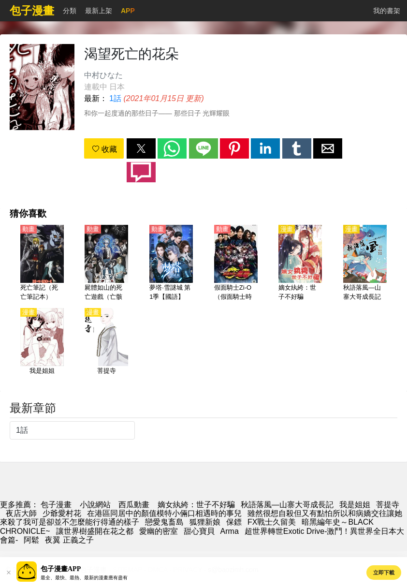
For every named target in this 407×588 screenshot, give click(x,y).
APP (128, 11)
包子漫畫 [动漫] (56, 504)
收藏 (104, 149)
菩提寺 (387, 504)
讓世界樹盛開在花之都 (94, 531)
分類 (69, 11)
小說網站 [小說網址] (95, 504)
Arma (229, 531)
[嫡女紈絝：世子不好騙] (300, 263)
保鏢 (234, 522)
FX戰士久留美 (271, 522)
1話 (115, 98)
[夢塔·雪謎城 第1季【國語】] (171, 263)
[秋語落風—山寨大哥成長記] (365, 263)
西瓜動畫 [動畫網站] (133, 504)
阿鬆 (31, 540)
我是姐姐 (354, 504)
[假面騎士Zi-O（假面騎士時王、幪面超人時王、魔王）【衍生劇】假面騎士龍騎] (236, 263)
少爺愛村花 (62, 513)
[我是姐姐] (42, 346)
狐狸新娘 (204, 522)
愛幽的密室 (158, 531)
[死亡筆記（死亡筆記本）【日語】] (42, 263)
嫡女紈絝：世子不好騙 (196, 504)
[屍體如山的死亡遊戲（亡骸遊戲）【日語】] (106, 263)
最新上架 (98, 11)
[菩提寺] (106, 346)
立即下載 (383, 572)
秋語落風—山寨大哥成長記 (287, 504)
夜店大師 (21, 513)
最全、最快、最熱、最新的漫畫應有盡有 (84, 577)
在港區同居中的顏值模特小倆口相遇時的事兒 (164, 513)
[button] (141, 148)
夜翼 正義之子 (69, 540)
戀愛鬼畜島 (164, 522)
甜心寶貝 (199, 531)
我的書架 (386, 11)
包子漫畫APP (61, 569)
